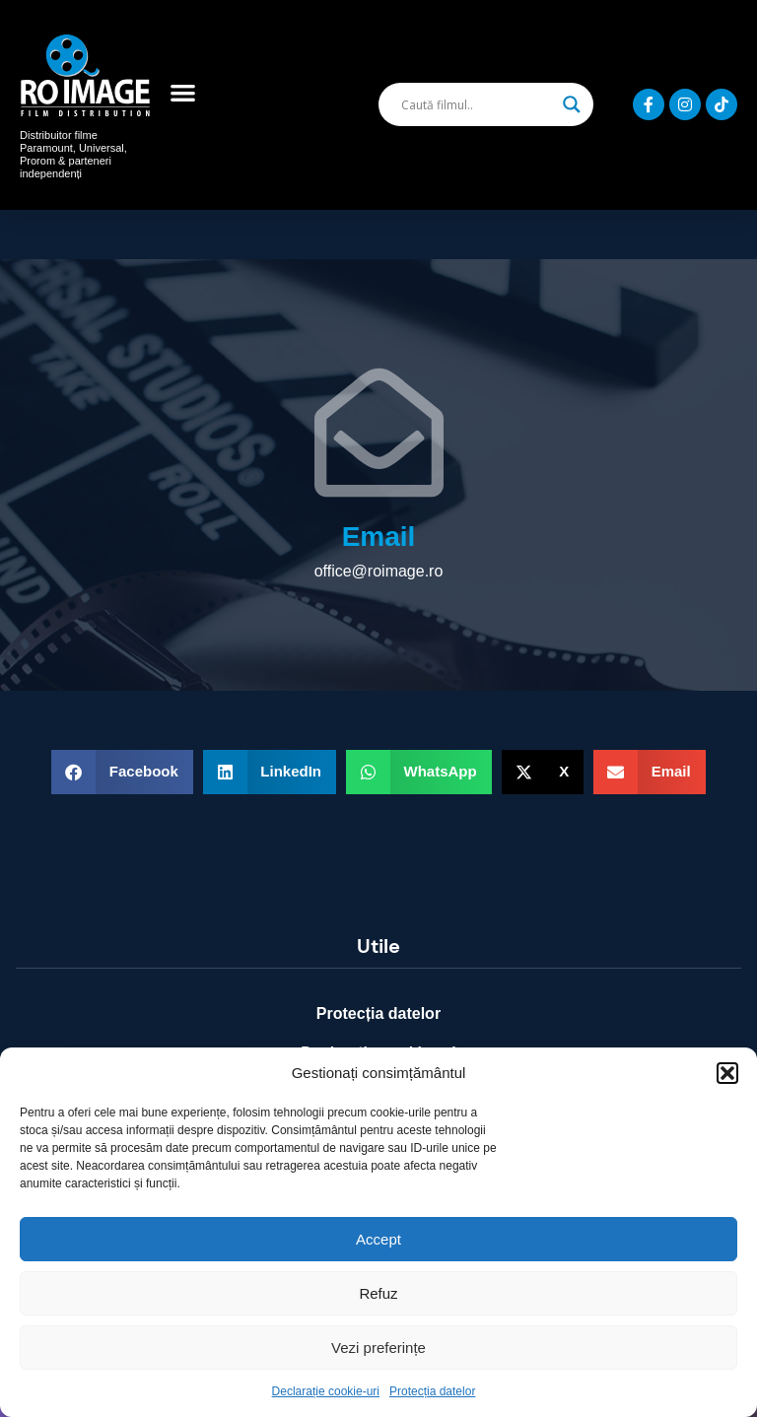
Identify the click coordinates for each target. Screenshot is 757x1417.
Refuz (378, 1293)
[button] (727, 1073)
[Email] (379, 432)
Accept (378, 1239)
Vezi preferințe (378, 1347)
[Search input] (477, 104)
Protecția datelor (432, 1391)
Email (379, 536)
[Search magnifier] (571, 104)
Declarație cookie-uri (325, 1391)
